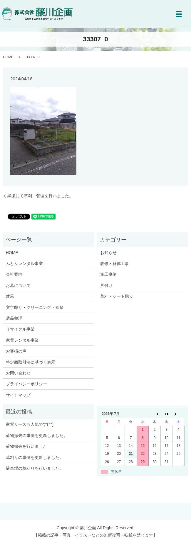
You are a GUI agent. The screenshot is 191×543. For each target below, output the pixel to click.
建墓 (10, 296)
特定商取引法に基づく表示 (30, 362)
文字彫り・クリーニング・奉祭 (34, 307)
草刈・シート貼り (116, 296)
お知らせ (108, 252)
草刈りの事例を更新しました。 (34, 457)
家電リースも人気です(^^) (29, 424)
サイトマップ (18, 395)
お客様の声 (16, 351)
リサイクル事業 (20, 329)
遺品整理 (14, 318)
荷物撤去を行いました (26, 446)
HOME (8, 57)
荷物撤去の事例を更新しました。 (37, 435)
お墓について (18, 285)
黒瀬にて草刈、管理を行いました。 (40, 195)
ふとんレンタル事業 (24, 263)
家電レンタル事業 (22, 340)
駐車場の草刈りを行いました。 (34, 468)
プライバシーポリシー (26, 384)
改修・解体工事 (114, 263)
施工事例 (108, 274)
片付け (106, 285)
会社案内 (14, 274)
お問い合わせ (18, 373)
